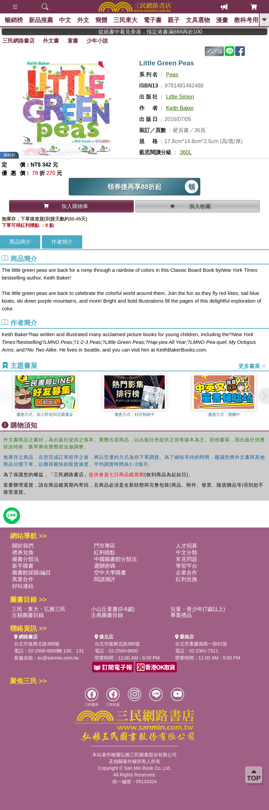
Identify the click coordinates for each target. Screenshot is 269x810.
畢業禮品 (181, 615)
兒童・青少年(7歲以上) (197, 609)
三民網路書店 (18, 41)
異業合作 (23, 579)
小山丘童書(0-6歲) (112, 609)
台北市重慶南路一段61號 (201, 643)
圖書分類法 (25, 559)
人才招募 (186, 546)
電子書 (157, 20)
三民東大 (129, 20)
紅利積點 (104, 552)
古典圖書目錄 (107, 615)
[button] (264, 395)
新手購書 (23, 566)
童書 (72, 41)
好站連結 (23, 586)
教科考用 (253, 20)
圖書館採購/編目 (31, 572)
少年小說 (97, 41)
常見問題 (186, 559)
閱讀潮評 (104, 579)
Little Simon (180, 97)
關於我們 (23, 546)
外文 (85, 20)
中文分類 (186, 552)
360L (186, 152)
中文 (67, 20)
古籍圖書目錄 (28, 615)
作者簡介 (62, 242)
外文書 (51, 41)
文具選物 (204, 20)
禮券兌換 (23, 552)
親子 (179, 20)
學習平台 (186, 566)
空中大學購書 (110, 572)
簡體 (104, 20)
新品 (42, 20)
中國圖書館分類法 (115, 559)
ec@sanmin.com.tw (58, 658)
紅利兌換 (186, 579)
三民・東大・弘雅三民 (38, 609)
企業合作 (186, 572)
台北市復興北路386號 (36, 643)
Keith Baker (180, 108)
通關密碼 (104, 566)
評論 (214, 51)
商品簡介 (20, 242)
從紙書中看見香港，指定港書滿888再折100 (165, 32)
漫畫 (228, 20)
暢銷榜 (14, 20)
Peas (172, 74)
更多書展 (252, 366)
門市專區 (104, 546)
